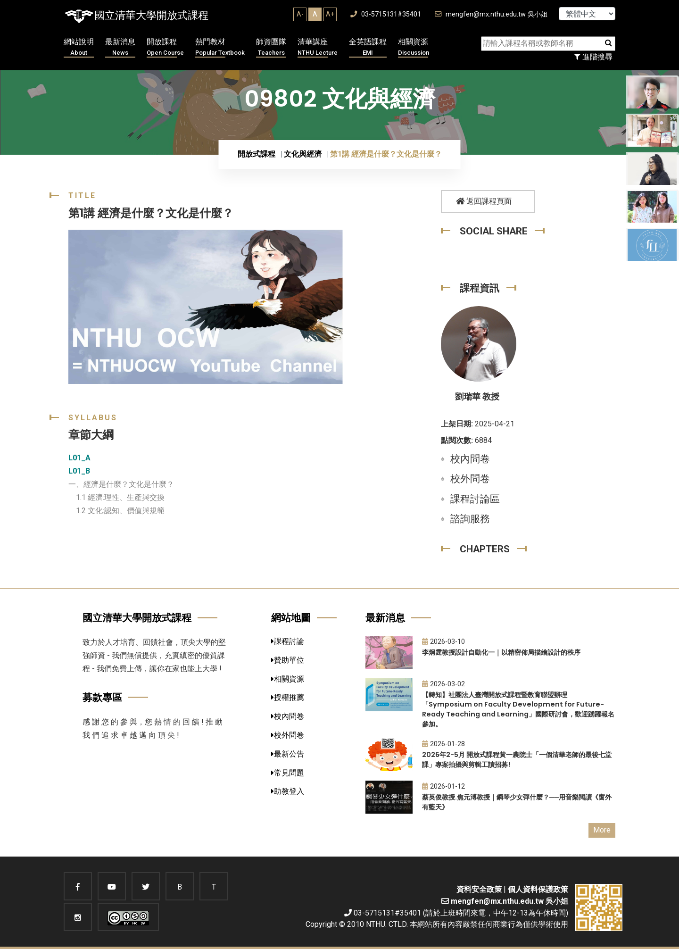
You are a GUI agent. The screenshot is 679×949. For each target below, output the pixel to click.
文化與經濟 (303, 154)
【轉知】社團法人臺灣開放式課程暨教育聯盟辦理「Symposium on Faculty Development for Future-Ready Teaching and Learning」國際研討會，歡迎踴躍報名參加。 (518, 709)
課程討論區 (475, 499)
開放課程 (165, 47)
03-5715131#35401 (385, 14)
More (602, 829)
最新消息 (120, 47)
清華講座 (318, 47)
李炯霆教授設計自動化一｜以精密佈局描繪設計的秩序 (501, 652)
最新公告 (287, 753)
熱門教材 (220, 47)
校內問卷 (470, 459)
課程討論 (287, 641)
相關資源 (413, 47)
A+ (330, 14)
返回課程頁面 (484, 201)
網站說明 (79, 47)
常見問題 (287, 772)
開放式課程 (256, 154)
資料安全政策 (479, 889)
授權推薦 (287, 697)
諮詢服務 (470, 518)
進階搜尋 (593, 56)
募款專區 (102, 697)
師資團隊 (271, 47)
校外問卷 (470, 478)
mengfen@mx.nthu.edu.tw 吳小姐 (491, 14)
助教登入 (287, 791)
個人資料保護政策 (538, 889)
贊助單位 (287, 660)
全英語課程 (368, 47)
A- (300, 14)
